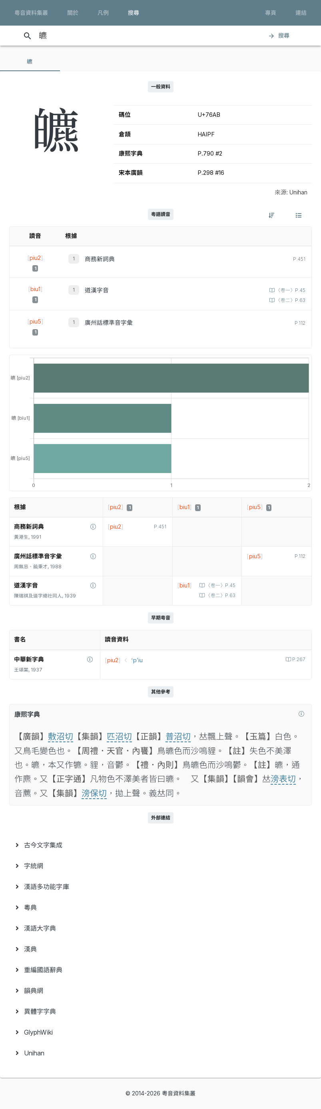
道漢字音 (97, 290)
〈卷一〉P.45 (290, 290)
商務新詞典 (100, 259)
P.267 (298, 659)
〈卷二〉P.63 (290, 300)
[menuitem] (160, 845)
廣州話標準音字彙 (109, 322)
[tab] (30, 61)
